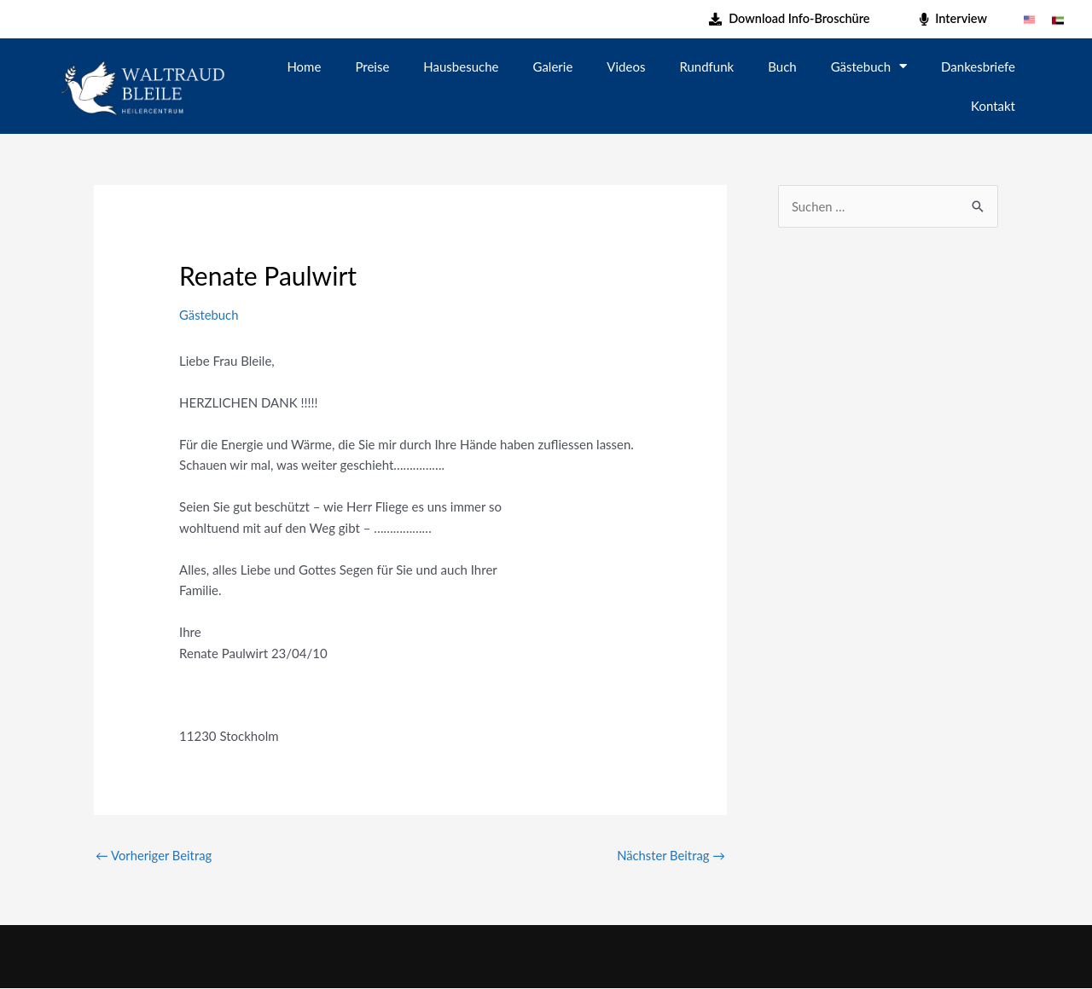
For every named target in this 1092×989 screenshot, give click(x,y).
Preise (372, 66)
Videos (626, 66)
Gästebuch (869, 66)
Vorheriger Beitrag (154, 855)
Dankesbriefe (978, 66)
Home (304, 66)
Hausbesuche (460, 66)
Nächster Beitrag (670, 855)
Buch (782, 66)
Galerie (553, 66)
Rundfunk (706, 66)
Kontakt (993, 105)
